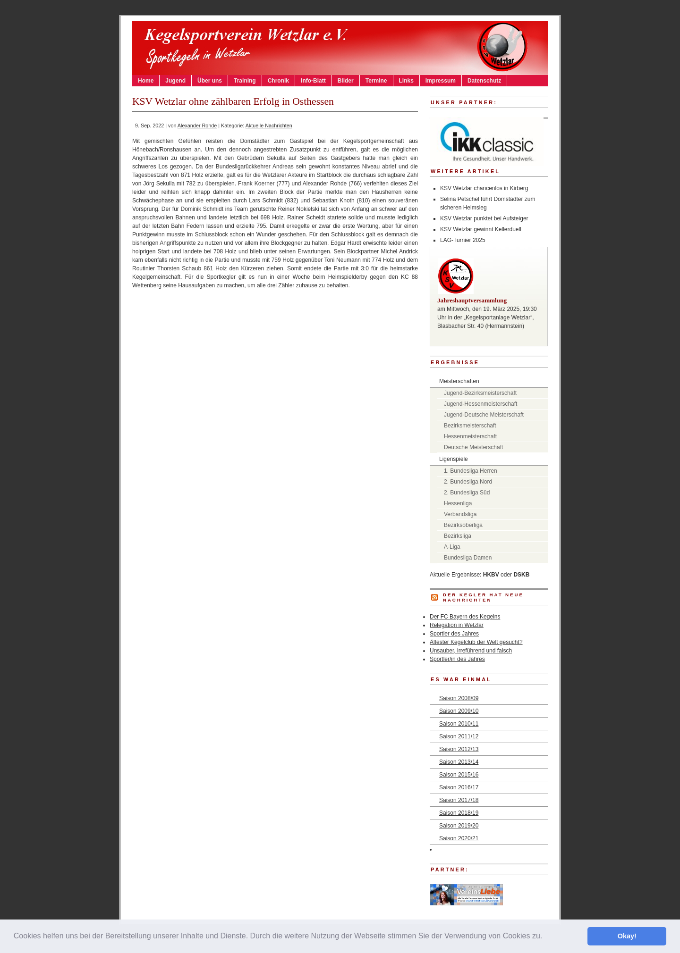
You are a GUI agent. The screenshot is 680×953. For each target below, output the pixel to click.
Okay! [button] (627, 936)
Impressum (440, 80)
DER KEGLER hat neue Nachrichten (483, 597)
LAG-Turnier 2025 (462, 240)
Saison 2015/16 (458, 774)
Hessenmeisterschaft (470, 436)
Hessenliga (458, 503)
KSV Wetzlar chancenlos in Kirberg (484, 188)
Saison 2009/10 (458, 711)
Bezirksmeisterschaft (470, 425)
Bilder (346, 80)
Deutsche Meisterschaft (473, 447)
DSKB (521, 574)
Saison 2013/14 (458, 762)
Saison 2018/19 (458, 813)
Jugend (175, 80)
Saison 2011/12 (458, 736)
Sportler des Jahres (454, 633)
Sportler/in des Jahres (457, 659)
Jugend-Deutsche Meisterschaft (484, 414)
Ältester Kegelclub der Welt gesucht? (476, 642)
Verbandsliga (460, 514)
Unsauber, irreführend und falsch (471, 650)
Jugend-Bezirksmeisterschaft (480, 393)
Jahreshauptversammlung (472, 300)
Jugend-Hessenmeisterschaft (480, 404)
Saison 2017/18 (458, 800)
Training (245, 80)
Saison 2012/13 (458, 749)
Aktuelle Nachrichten (269, 125)
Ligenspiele (453, 459)
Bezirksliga (457, 536)
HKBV (491, 574)
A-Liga (452, 546)
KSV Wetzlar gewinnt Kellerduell (480, 229)
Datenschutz (484, 80)
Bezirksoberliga (463, 525)
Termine (376, 80)
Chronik (278, 80)
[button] (545, 937)
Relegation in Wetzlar (457, 625)
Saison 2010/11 (458, 723)
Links (406, 80)
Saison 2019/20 (458, 825)
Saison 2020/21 (458, 838)
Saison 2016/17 (458, 787)
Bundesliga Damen (468, 557)
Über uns (209, 80)
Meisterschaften (459, 381)
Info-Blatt (313, 80)
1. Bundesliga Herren (470, 471)
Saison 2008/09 (458, 698)
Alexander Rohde (197, 125)
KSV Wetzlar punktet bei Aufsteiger (484, 218)
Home (145, 80)
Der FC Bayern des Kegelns (465, 616)
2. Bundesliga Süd (467, 492)
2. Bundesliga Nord (468, 481)
